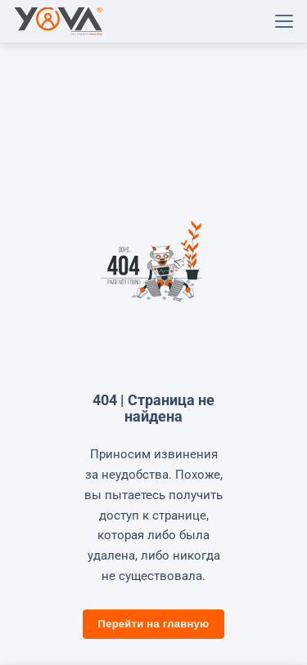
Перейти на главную (154, 624)
